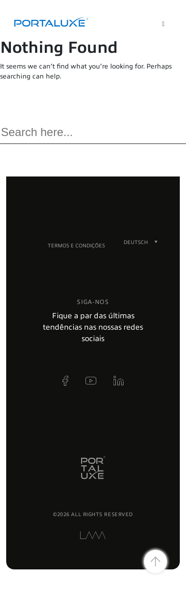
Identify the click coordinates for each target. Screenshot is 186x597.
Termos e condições (76, 245)
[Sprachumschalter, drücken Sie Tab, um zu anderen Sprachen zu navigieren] (136, 242)
